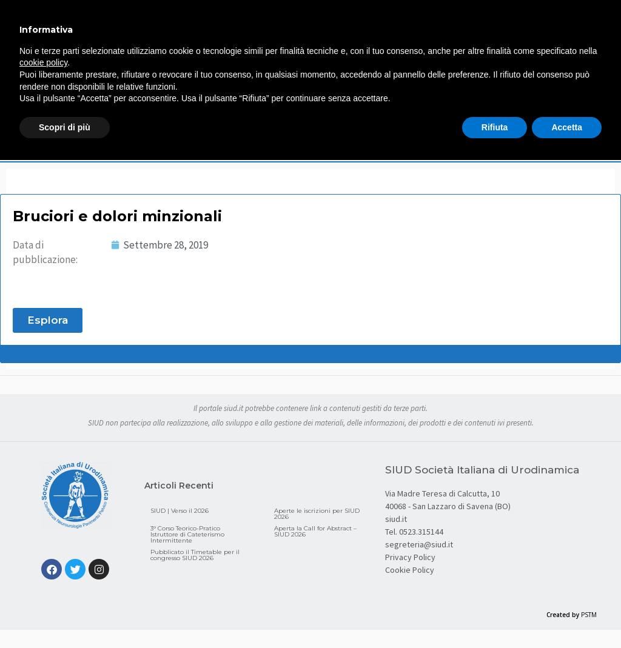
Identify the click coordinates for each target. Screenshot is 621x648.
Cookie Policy (409, 569)
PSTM (589, 614)
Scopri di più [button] (64, 127)
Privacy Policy (410, 557)
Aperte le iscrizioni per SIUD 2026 (317, 514)
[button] (47, 320)
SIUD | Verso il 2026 (179, 511)
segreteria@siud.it (419, 544)
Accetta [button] (566, 127)
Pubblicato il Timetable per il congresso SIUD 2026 (195, 555)
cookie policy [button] (43, 62)
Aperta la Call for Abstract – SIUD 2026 (315, 531)
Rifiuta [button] (495, 127)
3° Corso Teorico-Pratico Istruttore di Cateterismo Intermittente (187, 534)
